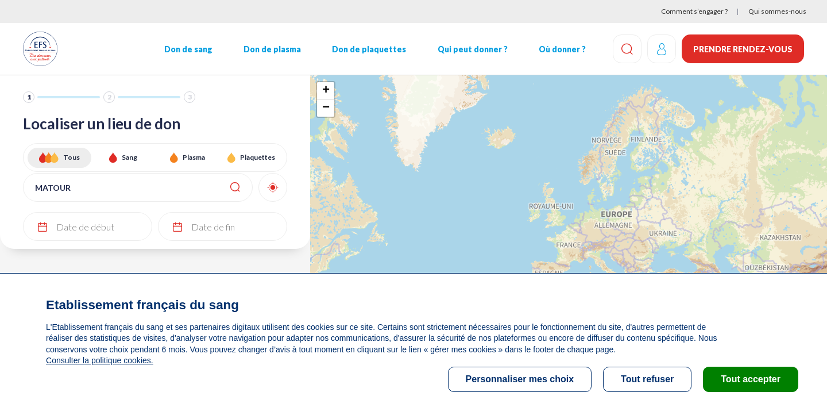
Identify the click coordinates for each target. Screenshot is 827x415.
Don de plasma (272, 49)
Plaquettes (257, 157)
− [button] (326, 108)
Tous (71, 157)
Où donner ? (562, 49)
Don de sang (188, 49)
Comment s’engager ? (694, 11)
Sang (129, 157)
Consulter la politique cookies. (99, 360)
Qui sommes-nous (777, 11)
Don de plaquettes (369, 49)
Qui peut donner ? (473, 49)
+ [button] (326, 90)
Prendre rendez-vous (743, 49)
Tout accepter (750, 379)
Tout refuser (647, 379)
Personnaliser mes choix (520, 379)
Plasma (194, 157)
